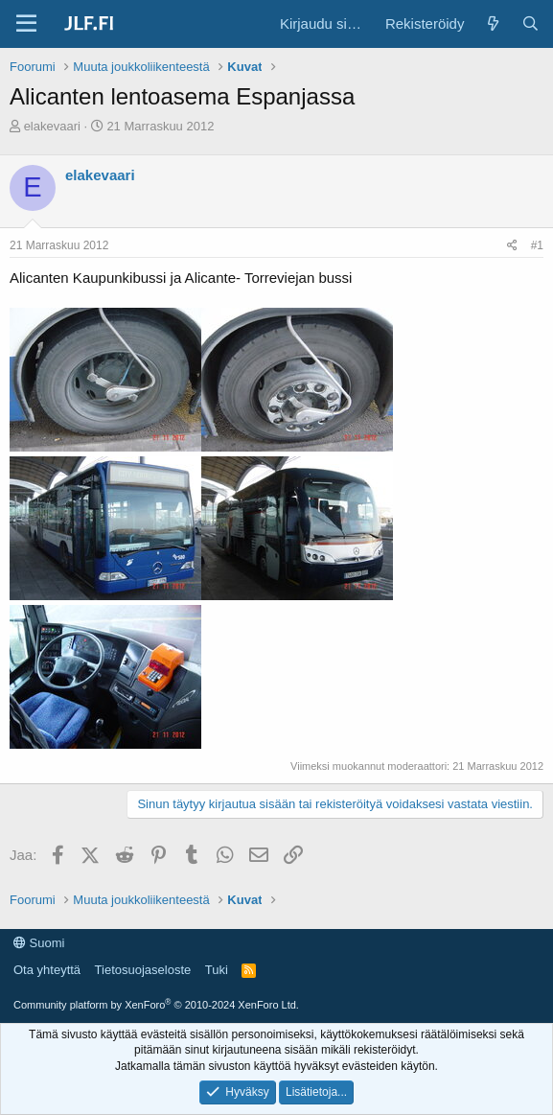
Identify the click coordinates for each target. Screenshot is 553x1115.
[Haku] (530, 23)
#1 (537, 245)
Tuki (216, 970)
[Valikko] (26, 24)
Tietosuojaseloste (143, 970)
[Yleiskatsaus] (492, 23)
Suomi (38, 943)
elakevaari (52, 126)
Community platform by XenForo (156, 1004)
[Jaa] (512, 246)
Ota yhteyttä (47, 970)
